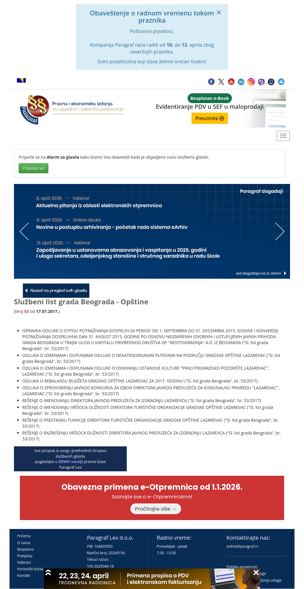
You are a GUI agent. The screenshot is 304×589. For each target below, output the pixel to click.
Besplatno (25, 549)
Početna (24, 535)
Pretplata (24, 555)
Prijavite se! (34, 168)
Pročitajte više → (156, 508)
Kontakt (23, 575)
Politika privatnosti (242, 566)
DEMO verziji (70, 461)
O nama (23, 542)
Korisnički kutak (30, 568)
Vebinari (24, 562)
